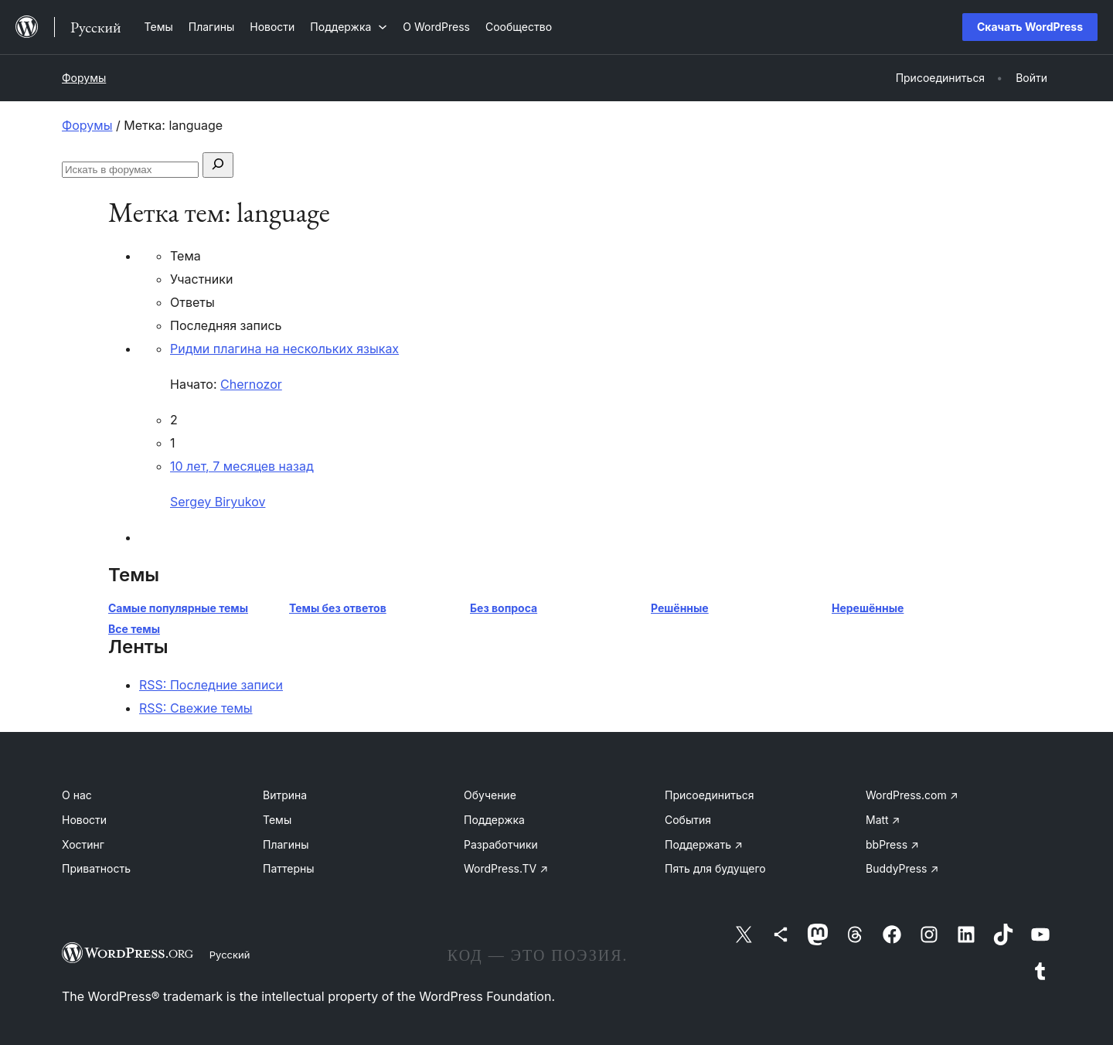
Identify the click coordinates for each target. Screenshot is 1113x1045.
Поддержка (494, 819)
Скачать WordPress (1030, 26)
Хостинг (83, 844)
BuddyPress (902, 868)
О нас (77, 795)
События (688, 819)
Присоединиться (709, 795)
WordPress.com (912, 795)
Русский (229, 954)
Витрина (285, 795)
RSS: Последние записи (211, 685)
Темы (277, 819)
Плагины (285, 844)
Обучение (490, 795)
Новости (84, 819)
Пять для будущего (715, 868)
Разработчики (501, 844)
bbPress (892, 844)
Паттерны (289, 868)
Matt (883, 819)
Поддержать (704, 844)
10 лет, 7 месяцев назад (242, 466)
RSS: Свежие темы (196, 708)
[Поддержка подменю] (348, 26)
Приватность (96, 868)
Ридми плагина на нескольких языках (284, 348)
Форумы (84, 77)
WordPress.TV (506, 868)
